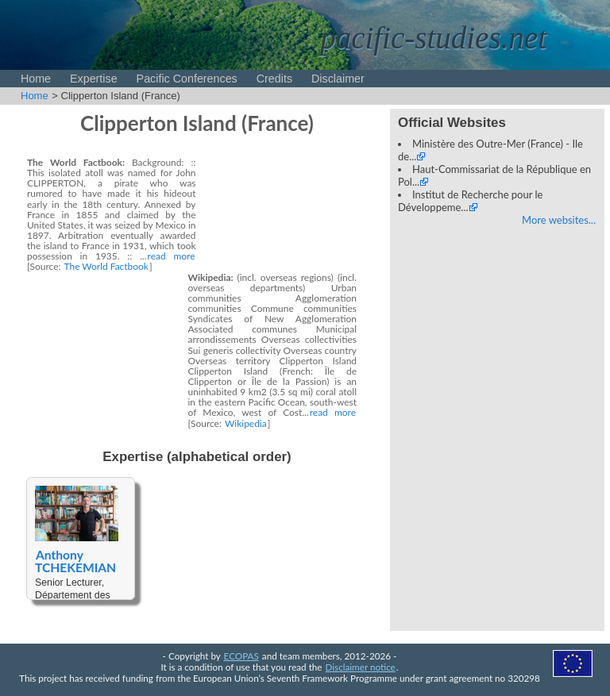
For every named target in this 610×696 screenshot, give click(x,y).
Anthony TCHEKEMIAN (75, 561)
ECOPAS (241, 655)
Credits (274, 78)
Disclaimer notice (361, 666)
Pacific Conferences (187, 78)
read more (171, 256)
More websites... (559, 219)
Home (36, 78)
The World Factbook (106, 266)
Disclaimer (338, 78)
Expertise (94, 78)
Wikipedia (246, 423)
